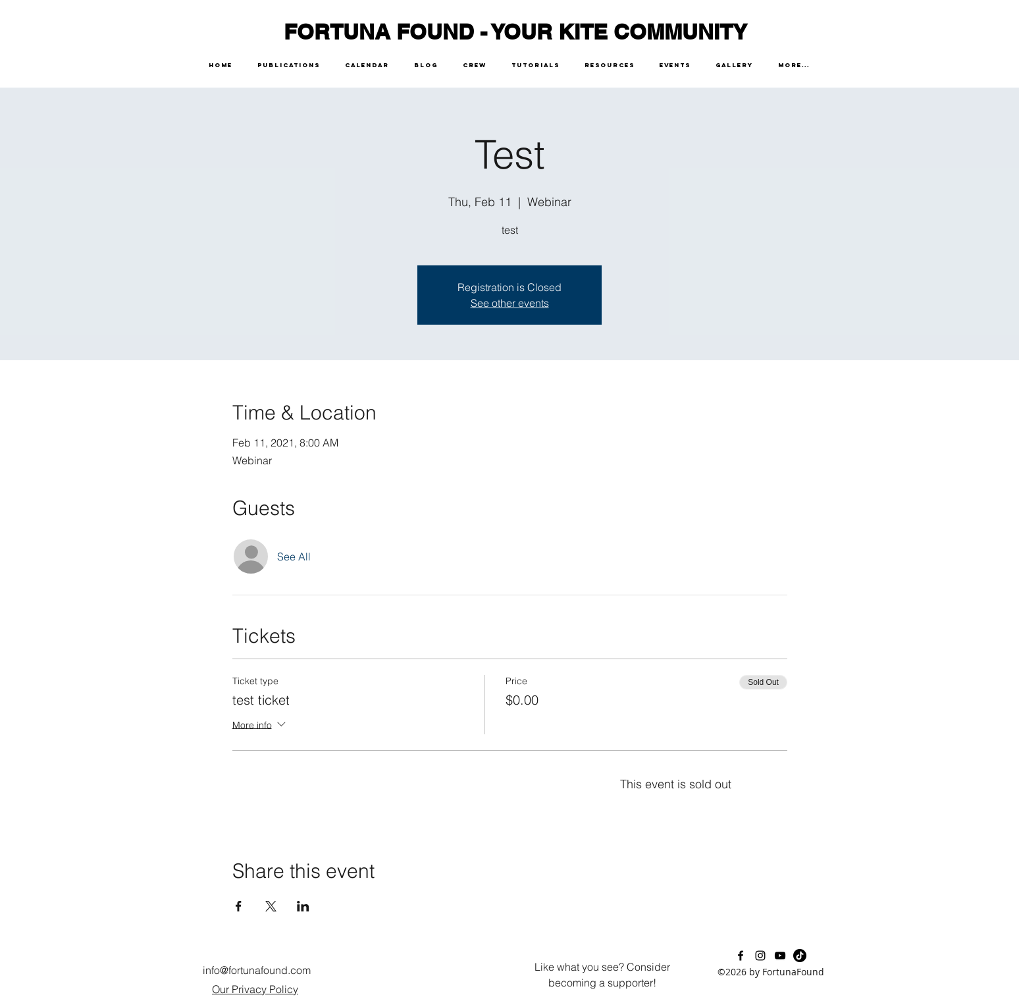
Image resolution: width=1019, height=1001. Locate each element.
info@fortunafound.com (257, 970)
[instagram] (760, 955)
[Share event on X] (271, 906)
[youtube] (780, 955)
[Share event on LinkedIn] (303, 906)
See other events (510, 303)
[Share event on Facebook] (238, 906)
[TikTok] (799, 955)
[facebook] (740, 955)
